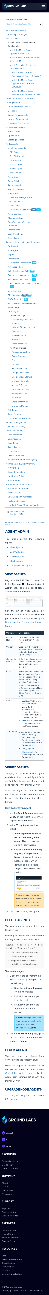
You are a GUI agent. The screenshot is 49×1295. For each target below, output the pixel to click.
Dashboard (13, 246)
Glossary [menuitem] (6, 1270)
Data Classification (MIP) (19, 271)
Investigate (13, 250)
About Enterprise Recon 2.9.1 (21, 106)
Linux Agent (15, 160)
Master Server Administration (19, 484)
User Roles (13, 443)
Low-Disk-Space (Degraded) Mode (23, 505)
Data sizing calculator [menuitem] (12, 1274)
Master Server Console (18, 488)
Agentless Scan (15, 214)
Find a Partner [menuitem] (8, 1234)
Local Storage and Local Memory (22, 321)
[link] (15, 6)
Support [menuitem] (6, 1208)
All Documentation (12, 522)
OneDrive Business (20, 389)
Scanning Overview (15, 189)
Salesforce (16, 397)
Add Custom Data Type (20, 209)
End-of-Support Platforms (19, 418)
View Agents (16, 547)
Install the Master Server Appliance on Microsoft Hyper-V (26, 74)
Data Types (15, 205)
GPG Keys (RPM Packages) (20, 497)
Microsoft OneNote (20, 381)
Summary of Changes (17, 34)
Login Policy (13, 451)
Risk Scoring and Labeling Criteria (25, 283)
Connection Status (31, 622)
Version (17, 622)
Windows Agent (17, 172)
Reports (11, 254)
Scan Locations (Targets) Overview (21, 303)
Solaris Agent (16, 168)
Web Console (14, 131)
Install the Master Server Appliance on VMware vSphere (26, 93)
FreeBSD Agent (17, 156)
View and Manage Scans (21, 197)
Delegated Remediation (20, 262)
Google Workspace (20, 372)
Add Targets (13, 311)
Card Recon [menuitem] (7, 1164)
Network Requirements (18, 119)
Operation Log (14, 291)
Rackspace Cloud (20, 393)
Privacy (5, 1290)
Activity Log (13, 468)
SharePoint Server (20, 343)
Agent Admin (14, 181)
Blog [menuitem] (4, 1255)
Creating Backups (16, 140)
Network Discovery (16, 426)
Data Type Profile (15, 201)
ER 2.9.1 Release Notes (16, 30)
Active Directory (15, 447)
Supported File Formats (18, 123)
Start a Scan (13, 193)
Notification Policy (16, 476)
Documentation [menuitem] (9, 1212)
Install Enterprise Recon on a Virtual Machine (23, 67)
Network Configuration (16, 422)
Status (8, 626)
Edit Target (13, 410)
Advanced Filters (15, 267)
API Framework (15, 295)
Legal (15, 1290)
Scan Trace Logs (15, 234)
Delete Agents (17, 556)
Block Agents (16, 561)
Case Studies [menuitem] (8, 1263)
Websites (16, 339)
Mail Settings (14, 480)
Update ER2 (13, 135)
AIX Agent (14, 152)
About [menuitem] (5, 1183)
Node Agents (12, 144)
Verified (25, 701)
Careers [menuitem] (6, 1186)
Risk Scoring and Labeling (19, 279)
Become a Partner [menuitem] (10, 1237)
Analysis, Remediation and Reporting (23, 242)
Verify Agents (17, 551)
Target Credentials (16, 414)
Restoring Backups (16, 501)
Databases (16, 331)
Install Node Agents (17, 148)
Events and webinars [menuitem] (12, 1259)
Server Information (16, 472)
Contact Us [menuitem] (7, 1190)
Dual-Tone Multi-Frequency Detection (20, 224)
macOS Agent (16, 164)
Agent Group (14, 177)
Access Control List (16, 455)
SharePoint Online (20, 402)
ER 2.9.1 (23, 522)
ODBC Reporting (15, 299)
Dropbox (16, 364)
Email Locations (19, 335)
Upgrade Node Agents (21, 565)
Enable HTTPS (14, 492)
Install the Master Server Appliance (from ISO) (21, 52)
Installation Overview (15, 127)
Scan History (13, 238)
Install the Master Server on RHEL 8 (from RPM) (25, 59)
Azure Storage (18, 356)
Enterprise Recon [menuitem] (10, 1161)
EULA (23, 1290)
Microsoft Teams (19, 385)
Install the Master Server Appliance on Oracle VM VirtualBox (23, 83)
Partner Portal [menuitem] (8, 1241)
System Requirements (18, 115)
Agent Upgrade (15, 185)
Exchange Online (19, 368)
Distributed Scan (15, 218)
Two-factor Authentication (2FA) (22, 459)
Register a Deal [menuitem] (9, 1230)
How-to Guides (12, 38)
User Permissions (15, 434)
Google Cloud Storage (22, 377)
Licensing (12, 111)
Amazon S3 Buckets (21, 352)
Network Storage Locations (24, 327)
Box (13, 360)
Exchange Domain (20, 406)
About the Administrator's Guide (20, 98)
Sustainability (36, 1290)
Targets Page (13, 307)
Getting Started (13, 102)
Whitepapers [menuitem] (8, 1266)
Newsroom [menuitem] (7, 1194)
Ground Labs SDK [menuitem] (10, 1168)
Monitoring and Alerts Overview (20, 464)
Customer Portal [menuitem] (10, 1215)
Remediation (13, 258)
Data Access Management (20, 275)
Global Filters (14, 229)
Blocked (26, 720)
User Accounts (14, 439)
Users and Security (14, 430)
